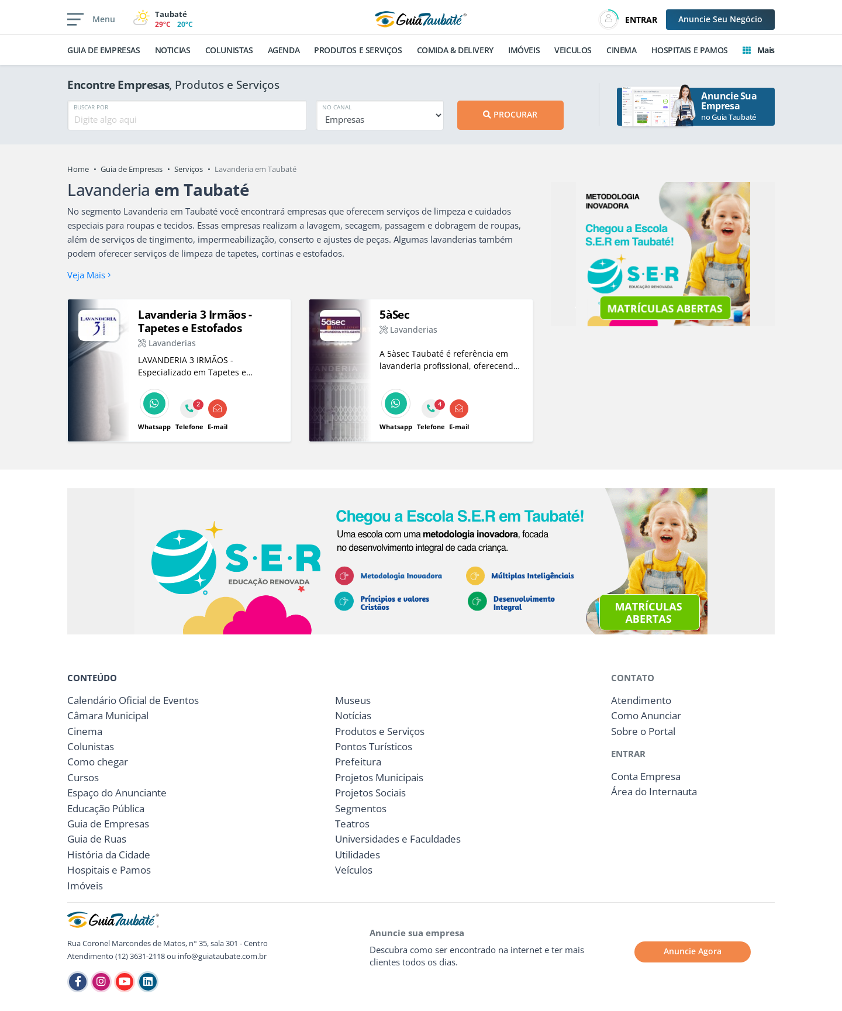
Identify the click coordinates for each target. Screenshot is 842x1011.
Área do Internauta (654, 791)
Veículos (353, 870)
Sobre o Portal (643, 731)
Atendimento (641, 700)
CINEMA (621, 50)
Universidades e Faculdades (398, 839)
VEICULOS (573, 50)
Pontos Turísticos (373, 746)
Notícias (353, 715)
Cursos (83, 777)
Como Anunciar (646, 715)
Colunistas (90, 746)
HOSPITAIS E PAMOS (689, 50)
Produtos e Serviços (380, 731)
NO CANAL (336, 107)
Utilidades (357, 854)
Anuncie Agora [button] (693, 951)
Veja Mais (89, 275)
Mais (759, 50)
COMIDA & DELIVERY (455, 50)
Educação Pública (105, 808)
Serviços (188, 169)
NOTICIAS (173, 50)
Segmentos (361, 808)
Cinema (84, 731)
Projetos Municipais (379, 777)
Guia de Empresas (132, 169)
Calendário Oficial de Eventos (133, 700)
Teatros (352, 823)
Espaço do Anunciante (117, 792)
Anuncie (720, 19)
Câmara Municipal (108, 715)
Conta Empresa (646, 776)
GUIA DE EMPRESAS (103, 50)
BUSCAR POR (91, 107)
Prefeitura (358, 761)
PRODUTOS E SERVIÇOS (358, 50)
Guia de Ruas (96, 839)
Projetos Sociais (370, 792)
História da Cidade (108, 854)
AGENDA (284, 50)
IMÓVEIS (524, 50)
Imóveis (85, 885)
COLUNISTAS (229, 50)
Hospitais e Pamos (109, 870)
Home (78, 169)
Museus (353, 700)
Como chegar (97, 761)
